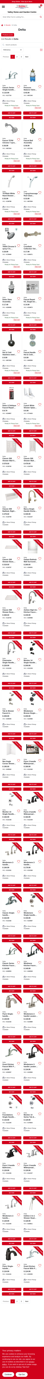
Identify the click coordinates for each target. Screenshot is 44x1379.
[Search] (40, 17)
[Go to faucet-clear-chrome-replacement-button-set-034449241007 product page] (32, 359)
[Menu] (3, 6)
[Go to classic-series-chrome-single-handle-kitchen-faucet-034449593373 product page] (11, 94)
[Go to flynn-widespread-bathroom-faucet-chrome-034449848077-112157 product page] (32, 1170)
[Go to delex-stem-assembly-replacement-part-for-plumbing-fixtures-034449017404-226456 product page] (11, 306)
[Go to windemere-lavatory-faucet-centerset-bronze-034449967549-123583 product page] (32, 1069)
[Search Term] (22, 17)
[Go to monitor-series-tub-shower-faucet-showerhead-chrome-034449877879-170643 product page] (32, 1120)
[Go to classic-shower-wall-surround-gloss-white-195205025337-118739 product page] (32, 463)
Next (26, 57)
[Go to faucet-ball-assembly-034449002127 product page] (32, 147)
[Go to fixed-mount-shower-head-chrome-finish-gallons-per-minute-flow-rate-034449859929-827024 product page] (11, 147)
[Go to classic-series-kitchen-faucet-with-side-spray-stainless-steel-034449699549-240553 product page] (11, 968)
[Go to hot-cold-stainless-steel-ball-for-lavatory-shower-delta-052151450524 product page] (11, 359)
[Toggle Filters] (41, 50)
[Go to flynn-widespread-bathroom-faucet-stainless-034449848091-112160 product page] (32, 766)
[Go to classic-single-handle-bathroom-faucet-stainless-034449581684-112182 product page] (11, 918)
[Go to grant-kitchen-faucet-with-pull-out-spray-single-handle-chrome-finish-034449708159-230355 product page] (32, 1271)
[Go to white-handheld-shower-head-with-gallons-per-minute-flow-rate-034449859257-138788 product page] (11, 200)
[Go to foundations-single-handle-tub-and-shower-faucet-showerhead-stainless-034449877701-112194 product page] (11, 1120)
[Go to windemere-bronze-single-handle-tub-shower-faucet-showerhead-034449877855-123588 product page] (32, 716)
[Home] (2, 25)
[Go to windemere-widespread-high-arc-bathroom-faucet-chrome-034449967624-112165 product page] (11, 1221)
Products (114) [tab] (8, 35)
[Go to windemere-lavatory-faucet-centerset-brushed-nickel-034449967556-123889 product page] (32, 1019)
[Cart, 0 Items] (40, 7)
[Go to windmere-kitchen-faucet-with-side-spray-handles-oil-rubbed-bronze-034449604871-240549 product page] (32, 968)
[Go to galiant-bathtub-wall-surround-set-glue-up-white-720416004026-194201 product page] (32, 564)
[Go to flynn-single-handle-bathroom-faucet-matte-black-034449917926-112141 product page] (11, 1271)
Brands (8, 25)
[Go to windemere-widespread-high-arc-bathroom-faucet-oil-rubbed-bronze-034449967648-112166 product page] (32, 867)
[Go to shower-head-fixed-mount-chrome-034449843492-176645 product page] (11, 253)
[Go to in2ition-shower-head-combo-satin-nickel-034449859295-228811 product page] (32, 1221)
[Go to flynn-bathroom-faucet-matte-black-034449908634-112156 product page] (11, 1170)
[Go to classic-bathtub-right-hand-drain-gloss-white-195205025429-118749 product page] (11, 514)
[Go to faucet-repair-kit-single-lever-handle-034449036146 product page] (32, 306)
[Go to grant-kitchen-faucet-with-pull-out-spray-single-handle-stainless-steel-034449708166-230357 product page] (11, 1069)
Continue (8, 1374)
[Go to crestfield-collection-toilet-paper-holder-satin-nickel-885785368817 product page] (32, 253)
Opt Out (22, 1374)
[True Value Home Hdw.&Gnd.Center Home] (22, 7)
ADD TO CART (11, 113)
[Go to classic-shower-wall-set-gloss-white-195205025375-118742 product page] (11, 463)
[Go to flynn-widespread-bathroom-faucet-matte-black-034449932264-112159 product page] (32, 817)
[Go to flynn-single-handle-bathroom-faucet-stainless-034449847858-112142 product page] (11, 1019)
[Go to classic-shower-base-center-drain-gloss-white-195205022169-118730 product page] (11, 615)
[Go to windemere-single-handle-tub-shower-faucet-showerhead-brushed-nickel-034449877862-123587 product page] (32, 918)
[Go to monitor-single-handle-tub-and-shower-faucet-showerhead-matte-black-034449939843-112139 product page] (32, 665)
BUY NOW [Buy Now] (11, 117)
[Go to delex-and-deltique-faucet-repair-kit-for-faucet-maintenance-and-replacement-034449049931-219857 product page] (11, 412)
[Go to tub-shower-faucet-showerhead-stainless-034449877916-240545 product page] (11, 716)
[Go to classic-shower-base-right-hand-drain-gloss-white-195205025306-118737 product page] (11, 564)
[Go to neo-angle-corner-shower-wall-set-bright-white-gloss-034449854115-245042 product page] (11, 766)
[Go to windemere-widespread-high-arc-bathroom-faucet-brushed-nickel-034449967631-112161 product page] (11, 867)
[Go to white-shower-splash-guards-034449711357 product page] (32, 412)
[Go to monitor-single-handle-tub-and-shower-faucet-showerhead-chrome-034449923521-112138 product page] (11, 817)
